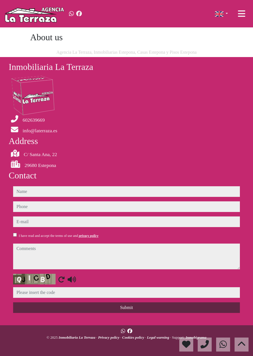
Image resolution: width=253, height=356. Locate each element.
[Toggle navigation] (242, 13)
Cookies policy (133, 337)
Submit (126, 307)
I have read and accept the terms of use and (58, 236)
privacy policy (88, 236)
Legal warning (158, 337)
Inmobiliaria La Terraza (77, 337)
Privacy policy (109, 337)
